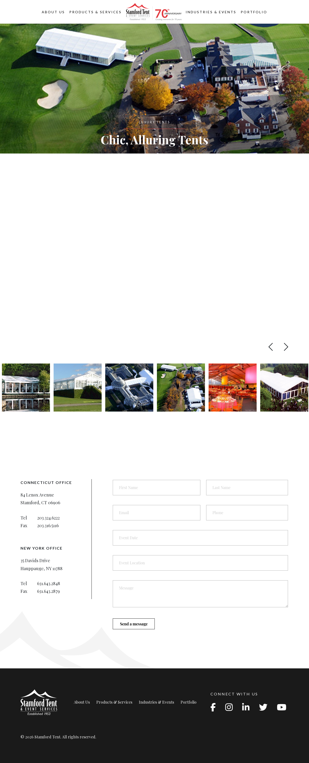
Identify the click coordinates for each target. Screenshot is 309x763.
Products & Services (95, 12)
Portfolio (254, 12)
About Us (53, 12)
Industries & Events (211, 12)
